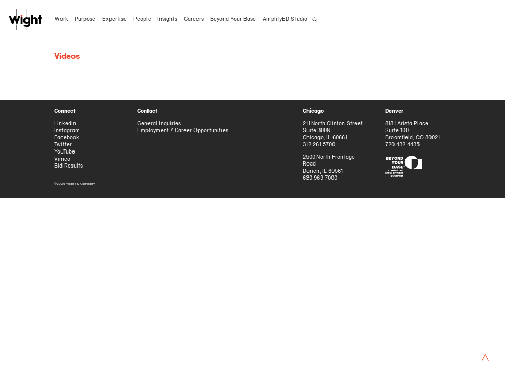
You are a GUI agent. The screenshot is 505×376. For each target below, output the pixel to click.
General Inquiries (159, 124)
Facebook (66, 138)
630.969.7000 (320, 178)
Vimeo (62, 159)
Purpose (85, 19)
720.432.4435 (402, 145)
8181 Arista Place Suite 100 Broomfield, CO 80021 (412, 131)
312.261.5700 (319, 145)
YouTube (64, 152)
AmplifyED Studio (285, 19)
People (142, 19)
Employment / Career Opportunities (182, 130)
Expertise (114, 19)
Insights (167, 19)
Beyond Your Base (233, 19)
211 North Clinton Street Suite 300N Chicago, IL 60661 (333, 131)
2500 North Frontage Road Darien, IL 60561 (329, 164)
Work (61, 19)
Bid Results (68, 166)
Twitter (63, 145)
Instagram (67, 130)
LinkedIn (65, 124)
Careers (194, 19)
